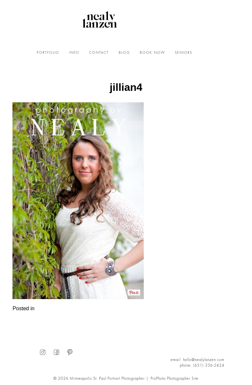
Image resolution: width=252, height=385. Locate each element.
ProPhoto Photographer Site (175, 378)
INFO (74, 52)
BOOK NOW (152, 52)
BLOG (124, 52)
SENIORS (183, 52)
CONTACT (99, 52)
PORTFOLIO (48, 52)
